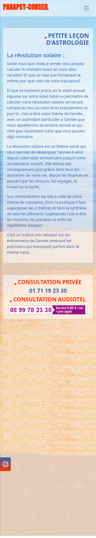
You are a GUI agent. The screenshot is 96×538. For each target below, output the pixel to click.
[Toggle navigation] (86, 8)
